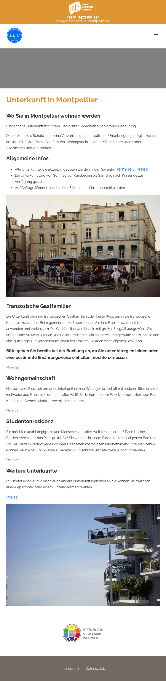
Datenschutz (96, 669)
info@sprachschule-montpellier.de (83, 21)
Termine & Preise (132, 169)
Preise (12, 367)
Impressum (70, 669)
